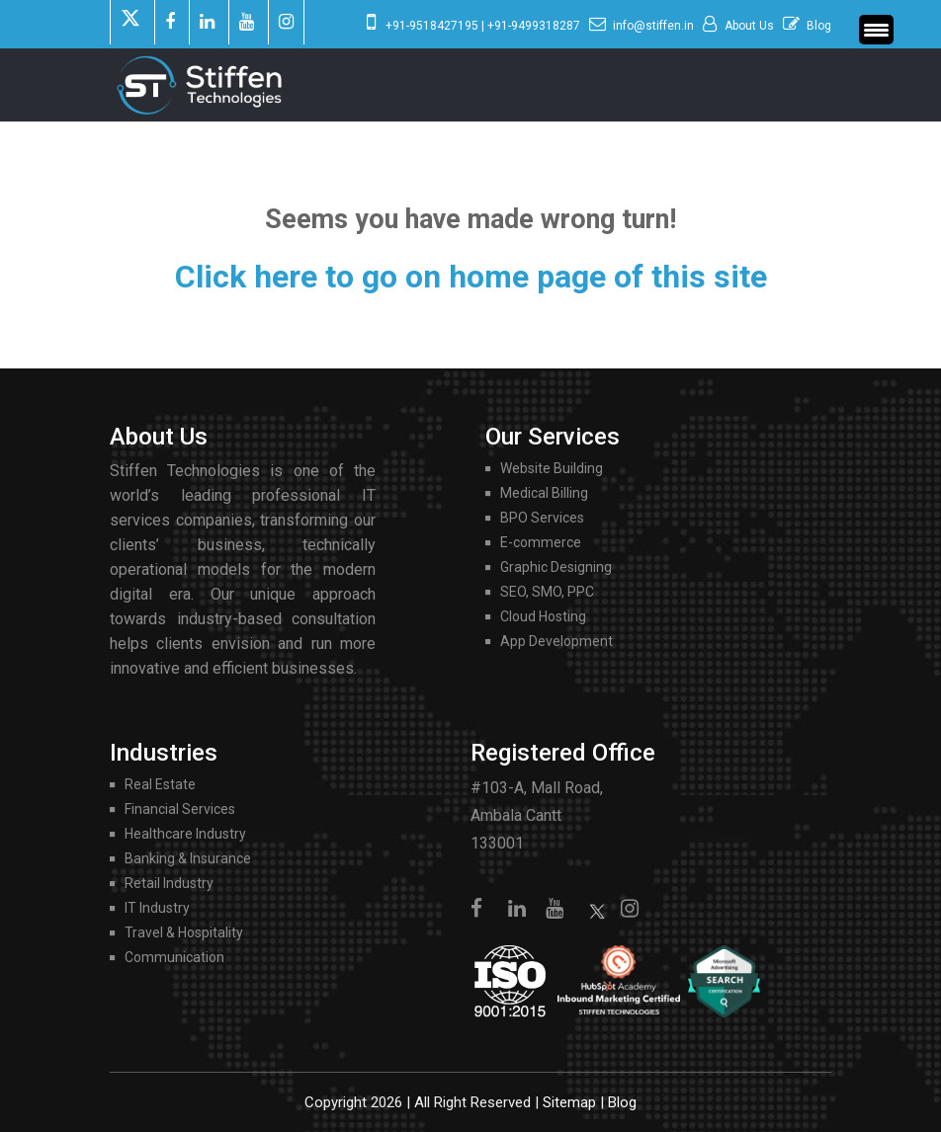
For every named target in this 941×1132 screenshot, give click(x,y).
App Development (556, 641)
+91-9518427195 (431, 26)
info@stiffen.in (653, 26)
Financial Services (180, 809)
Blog (819, 26)
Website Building (551, 468)
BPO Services (542, 518)
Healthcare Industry (185, 834)
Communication (174, 957)
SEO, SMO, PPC (547, 592)
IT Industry (157, 908)
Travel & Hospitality (184, 932)
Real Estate (160, 784)
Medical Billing (544, 493)
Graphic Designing (556, 567)
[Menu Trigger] (876, 29)
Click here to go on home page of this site (471, 276)
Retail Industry (169, 883)
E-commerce (540, 542)
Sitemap (569, 1102)
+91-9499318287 (533, 26)
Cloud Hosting (543, 616)
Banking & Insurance (188, 858)
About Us (749, 26)
